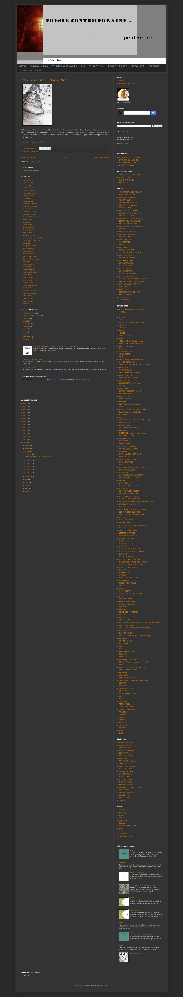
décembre (28, 445)
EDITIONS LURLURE (126, 229)
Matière (132, 850)
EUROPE (122, 401)
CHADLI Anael (124, 758)
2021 (25, 419)
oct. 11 (29, 466)
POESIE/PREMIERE (126, 633)
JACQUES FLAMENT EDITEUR (130, 252)
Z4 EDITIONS (124, 300)
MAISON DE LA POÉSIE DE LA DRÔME (133, 562)
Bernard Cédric (28, 188)
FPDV (121, 417)
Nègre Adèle (27, 267)
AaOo (121, 320)
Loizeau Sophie (28, 251)
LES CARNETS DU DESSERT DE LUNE (133, 279)
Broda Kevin (27, 198)
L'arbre (121, 945)
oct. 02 (29, 469)
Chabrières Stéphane (30, 206)
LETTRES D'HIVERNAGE (128, 536)
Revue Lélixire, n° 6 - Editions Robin (43, 80)
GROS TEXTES (124, 242)
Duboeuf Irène (27, 219)
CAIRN (121, 349)
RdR (120, 649)
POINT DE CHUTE (125, 641)
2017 (25, 431)
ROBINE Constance (126, 784)
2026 (25, 403)
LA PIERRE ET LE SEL (127, 470)
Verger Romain (28, 301)
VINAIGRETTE (124, 720)
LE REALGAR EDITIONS (128, 274)
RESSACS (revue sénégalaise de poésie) (133, 662)
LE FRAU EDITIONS (126, 271)
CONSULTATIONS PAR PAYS (129, 83)
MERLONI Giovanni (126, 779)
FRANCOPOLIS (124, 423)
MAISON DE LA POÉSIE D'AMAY (131, 559)
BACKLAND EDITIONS (127, 195)
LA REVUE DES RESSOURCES (130, 478)
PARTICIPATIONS (96, 66)
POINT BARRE (124, 638)
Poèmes (25, 318)
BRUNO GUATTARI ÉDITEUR (129, 197)
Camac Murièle (28, 201)
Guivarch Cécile (28, 230)
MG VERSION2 (124, 572)
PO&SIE (122, 615)
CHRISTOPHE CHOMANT (128, 203)
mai (26, 488)
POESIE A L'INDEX (126, 620)
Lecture (25, 329)
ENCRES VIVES (125, 239)
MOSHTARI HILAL (125, 782)
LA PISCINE (123, 472)
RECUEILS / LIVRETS (39, 66)
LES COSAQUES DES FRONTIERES (132, 515)
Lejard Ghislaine (28, 248)
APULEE (122, 333)
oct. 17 (29, 460)
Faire (121, 923)
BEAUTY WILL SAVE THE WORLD (131, 344)
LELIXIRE (122, 507)
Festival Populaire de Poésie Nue (130, 412)
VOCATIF (122, 722)
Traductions (27, 337)
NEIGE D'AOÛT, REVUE (127, 583)
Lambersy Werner (29, 235)
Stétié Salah (27, 296)
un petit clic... (42, 142)
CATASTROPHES (125, 351)
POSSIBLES (123, 643)
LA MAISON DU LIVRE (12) (128, 160)
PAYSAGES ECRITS (126, 607)
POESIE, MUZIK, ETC (127, 630)
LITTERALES (124, 546)
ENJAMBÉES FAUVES (127, 396)
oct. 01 (29, 472)
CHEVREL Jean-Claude (127, 761)
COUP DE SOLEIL (125, 375)
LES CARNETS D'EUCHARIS (129, 512)
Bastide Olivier (27, 185)
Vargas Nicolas (28, 298)
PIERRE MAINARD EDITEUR (129, 292)
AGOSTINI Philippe (126, 742)
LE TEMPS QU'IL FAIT (127, 276)
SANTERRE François (126, 792)
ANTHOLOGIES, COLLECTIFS (64, 66)
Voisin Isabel (27, 304)
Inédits (25, 334)
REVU (121, 665)
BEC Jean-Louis (125, 748)
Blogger (105, 985)
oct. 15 (29, 463)
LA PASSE (123, 465)
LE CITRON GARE (125, 266)
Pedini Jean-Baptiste (30, 272)
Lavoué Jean (27, 243)
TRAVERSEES (124, 712)
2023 (25, 412)
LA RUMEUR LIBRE (126, 260)
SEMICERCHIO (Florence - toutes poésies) (134, 680)
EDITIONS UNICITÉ (126, 237)
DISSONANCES (125, 388)
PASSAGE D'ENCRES (127, 604)
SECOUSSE (123, 675)
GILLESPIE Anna (125, 769)
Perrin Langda (27, 275)
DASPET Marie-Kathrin (127, 766)
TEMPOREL (123, 701)
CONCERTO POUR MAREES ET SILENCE (134, 365)
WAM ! (121, 730)
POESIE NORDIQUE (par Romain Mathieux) (134, 628)
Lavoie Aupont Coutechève (32, 240)
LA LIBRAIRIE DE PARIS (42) (129, 157)
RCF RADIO (123, 183)
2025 (25, 407)
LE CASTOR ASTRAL (126, 263)
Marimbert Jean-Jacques (31, 259)
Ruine (132, 898)
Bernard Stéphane (29, 191)
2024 (25, 409)
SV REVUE (123, 699)
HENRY (122, 245)
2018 (25, 428)
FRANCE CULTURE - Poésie (129, 177)
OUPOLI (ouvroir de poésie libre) (130, 594)
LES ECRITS (123, 517)
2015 (25, 437)
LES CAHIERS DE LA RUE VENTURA (132, 509)
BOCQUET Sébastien (126, 750)
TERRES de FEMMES (127, 707)
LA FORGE (123, 451)
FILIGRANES (123, 415)
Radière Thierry (28, 277)
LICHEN (122, 541)
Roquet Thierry (28, 288)
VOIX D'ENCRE (124, 725)
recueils (25, 321)
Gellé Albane (27, 222)
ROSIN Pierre (124, 790)
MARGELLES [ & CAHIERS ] (129, 567)
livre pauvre (27, 339)
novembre (28, 448)
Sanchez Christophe (29, 290)
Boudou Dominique (29, 193)
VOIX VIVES (123, 728)
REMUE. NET (124, 657)
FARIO (121, 407)
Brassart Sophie (28, 196)
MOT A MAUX (124, 580)
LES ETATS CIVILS (126, 520)
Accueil (64, 157)
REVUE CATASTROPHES (128, 670)
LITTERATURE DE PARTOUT (129, 549)
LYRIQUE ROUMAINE (127, 557)
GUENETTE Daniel (126, 774)
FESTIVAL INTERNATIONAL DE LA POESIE (134, 409)
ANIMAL (122, 330)
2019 (25, 425)
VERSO (122, 717)
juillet (27, 482)
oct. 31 (29, 454)
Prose (25, 332)
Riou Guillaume (28, 283)
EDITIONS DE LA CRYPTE (128, 210)
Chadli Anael (27, 209)
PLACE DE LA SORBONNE (129, 612)
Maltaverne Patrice (29, 254)
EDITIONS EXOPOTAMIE (128, 224)
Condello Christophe (30, 212)
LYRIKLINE (123, 554)
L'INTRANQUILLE (125, 441)
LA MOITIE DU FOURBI (127, 459)
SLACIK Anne (124, 795)
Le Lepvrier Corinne (29, 246)
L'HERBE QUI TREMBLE (128, 258)
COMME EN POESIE (126, 362)
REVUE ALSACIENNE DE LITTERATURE (133, 667)
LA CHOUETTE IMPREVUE (129, 449)
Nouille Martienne (29, 269)
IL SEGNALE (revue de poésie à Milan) (132, 433)
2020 (25, 421)
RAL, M (121, 646)
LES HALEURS (124, 522)
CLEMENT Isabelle (125, 763)
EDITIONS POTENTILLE (127, 231)
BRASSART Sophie (126, 756)
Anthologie (26, 326)
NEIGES (122, 586)
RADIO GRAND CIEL (126, 180)
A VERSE (122, 317)
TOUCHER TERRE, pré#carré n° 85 (142, 885)
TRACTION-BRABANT (127, 709)
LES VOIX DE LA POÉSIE (128, 530)
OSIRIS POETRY (125, 591)
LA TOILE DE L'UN (125, 483)
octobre (27, 451)
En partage (26, 324)
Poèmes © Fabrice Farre (31, 316)
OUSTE (122, 596)
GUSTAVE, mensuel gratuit (128, 428)
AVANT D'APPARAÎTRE (138, 873)
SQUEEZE (123, 696)
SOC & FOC (123, 686)
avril (26, 491)
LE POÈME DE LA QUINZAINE (130, 499)
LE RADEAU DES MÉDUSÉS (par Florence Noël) (136, 501)
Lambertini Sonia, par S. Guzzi (33, 238)
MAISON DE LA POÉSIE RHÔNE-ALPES (133, 565)
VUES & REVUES (32, 151)
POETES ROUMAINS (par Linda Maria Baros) (135, 636)
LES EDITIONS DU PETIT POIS (130, 284)
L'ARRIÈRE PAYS (125, 255)
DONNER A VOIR (125, 208)
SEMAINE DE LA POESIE (128, 678)
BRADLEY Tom (124, 753)
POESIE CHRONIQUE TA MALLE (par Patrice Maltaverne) (139, 622)
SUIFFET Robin (124, 798)
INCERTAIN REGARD (127, 436)
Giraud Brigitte (27, 225)
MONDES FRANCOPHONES (129, 578)
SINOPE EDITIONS (126, 295)
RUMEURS (123, 672)
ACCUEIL (22, 66)
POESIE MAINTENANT (127, 625)
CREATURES (124, 380)
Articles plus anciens (102, 157)
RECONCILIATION (29, 367)
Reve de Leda (27, 280)
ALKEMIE (122, 325)
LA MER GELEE (125, 457)
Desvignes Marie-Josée (31, 217)
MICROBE (123, 575)
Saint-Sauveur (135, 910)
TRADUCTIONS (154, 66)
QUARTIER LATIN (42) (127, 165)
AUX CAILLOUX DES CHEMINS (130, 192)
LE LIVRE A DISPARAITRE (128, 493)
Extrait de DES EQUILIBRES (32, 359)
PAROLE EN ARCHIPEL (127, 601)
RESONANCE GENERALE (128, 659)
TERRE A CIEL (124, 704)
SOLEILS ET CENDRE (127, 688)
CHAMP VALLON (125, 200)
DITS (83, 66)
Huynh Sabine (27, 233)
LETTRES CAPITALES (127, 533)
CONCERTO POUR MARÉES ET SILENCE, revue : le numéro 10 (55, 347)
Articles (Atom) (35, 161)
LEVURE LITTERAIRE (127, 538)
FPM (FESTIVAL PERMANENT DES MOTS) (134, 420)
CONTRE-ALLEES (125, 370)
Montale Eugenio (28, 264)
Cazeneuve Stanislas (30, 204)
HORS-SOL (123, 430)
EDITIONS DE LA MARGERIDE (130, 213)
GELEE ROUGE (125, 425)
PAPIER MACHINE (125, 599)
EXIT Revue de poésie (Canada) (130, 404)
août (26, 479)
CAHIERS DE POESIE (127, 346)
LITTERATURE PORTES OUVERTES (132, 551)
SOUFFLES (123, 691)
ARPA (121, 338)
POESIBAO (123, 617)
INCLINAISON (124, 247)
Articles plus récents (28, 157)
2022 (25, 416)
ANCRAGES (123, 328)
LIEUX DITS (123, 544)
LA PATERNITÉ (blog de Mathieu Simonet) (134, 467)
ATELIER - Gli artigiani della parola (131, 341)
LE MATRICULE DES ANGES (129, 496)
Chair (131, 933)
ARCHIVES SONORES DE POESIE (131, 175)
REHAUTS (123, 654)
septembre (28, 476)
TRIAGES (122, 715)
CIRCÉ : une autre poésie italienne (131, 359)
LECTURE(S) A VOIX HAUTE (129, 504)
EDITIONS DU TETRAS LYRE (129, 221)
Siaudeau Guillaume (29, 293)
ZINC (121, 733)
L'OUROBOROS (125, 444)
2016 (25, 434)
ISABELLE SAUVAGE (126, 250)
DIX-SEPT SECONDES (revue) (130, 391)
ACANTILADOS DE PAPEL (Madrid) (131, 323)
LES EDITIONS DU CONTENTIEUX (131, 281)
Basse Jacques (28, 183)
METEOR (122, 570)
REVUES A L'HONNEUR (117, 66)
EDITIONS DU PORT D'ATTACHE (131, 218)
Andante (122, 863)
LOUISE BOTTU (125, 287)
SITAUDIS (122, 683)
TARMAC (122, 297)
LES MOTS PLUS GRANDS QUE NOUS (133, 525)
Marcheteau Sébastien (30, 256)
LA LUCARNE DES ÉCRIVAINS (130, 454)
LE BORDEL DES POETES (128, 486)
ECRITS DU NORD (126, 393)
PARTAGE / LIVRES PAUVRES (31, 70)
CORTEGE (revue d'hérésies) (129, 372)
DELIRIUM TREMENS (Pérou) (129, 383)
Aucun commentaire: (29, 148)
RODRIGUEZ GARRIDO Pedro (130, 787)
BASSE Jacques (125, 745)
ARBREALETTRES (126, 336)
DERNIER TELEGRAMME (128, 205)
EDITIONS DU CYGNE (127, 216)
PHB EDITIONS (124, 289)
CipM (121, 357)
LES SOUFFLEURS (126, 528)
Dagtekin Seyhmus (29, 214)
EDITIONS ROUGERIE (127, 234)
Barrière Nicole (28, 180)
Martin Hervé (27, 261)
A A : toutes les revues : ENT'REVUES (132, 309)
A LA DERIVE (124, 315)
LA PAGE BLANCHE (126, 462)
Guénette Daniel (28, 227)
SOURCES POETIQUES (127, 694)
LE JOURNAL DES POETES (129, 491)
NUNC (121, 588)
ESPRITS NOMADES (126, 399)
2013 (25, 443)
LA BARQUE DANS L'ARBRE (129, 446)
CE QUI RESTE (124, 354)
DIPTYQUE (123, 386)
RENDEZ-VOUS (137, 66)
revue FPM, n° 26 (136, 953)
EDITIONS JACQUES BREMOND (131, 226)
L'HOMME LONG (125, 438)
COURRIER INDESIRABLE (128, 378)
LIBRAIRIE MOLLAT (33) (127, 162)
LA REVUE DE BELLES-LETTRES (131, 475)
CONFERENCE (124, 367)
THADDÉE (123, 800)
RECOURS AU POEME (127, 651)
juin (26, 485)
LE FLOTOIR (123, 488)
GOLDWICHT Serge (126, 771)
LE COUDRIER (124, 268)
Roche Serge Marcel (30, 285)
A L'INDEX (123, 312)
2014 (25, 440)
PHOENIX (122, 609)
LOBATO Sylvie (124, 777)
